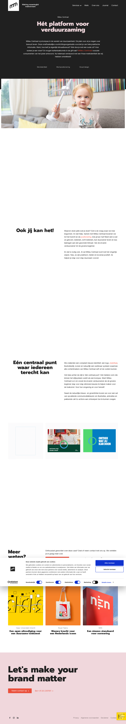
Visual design (84, 67)
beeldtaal (113, 365)
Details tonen (106, 720)
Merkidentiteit (42, 67)
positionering (86, 239)
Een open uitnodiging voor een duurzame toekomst (26, 632)
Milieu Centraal (85, 50)
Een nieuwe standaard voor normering (100, 632)
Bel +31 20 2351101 (43, 691)
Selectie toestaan (110, 707)
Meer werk (110, 580)
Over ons (95, 5)
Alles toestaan (110, 701)
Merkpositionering (63, 67)
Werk (86, 5)
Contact (114, 5)
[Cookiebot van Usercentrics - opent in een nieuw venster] (12, 720)
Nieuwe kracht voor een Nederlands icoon (63, 632)
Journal (105, 5)
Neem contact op (56, 559)
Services (75, 5)
